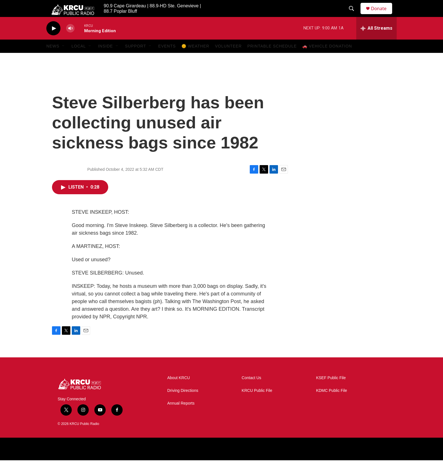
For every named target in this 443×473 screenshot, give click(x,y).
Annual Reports (181, 416)
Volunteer (228, 59)
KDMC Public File (331, 403)
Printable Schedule (272, 59)
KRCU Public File (257, 403)
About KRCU (178, 390)
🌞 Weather (195, 59)
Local (78, 59)
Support (135, 59)
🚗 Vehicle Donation (327, 59)
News (52, 59)
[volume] (70, 41)
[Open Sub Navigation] (63, 59)
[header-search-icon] (354, 15)
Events (167, 59)
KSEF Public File (331, 390)
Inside (105, 59)
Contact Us (251, 390)
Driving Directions (182, 403)
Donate (382, 15)
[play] (53, 41)
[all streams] (376, 41)
